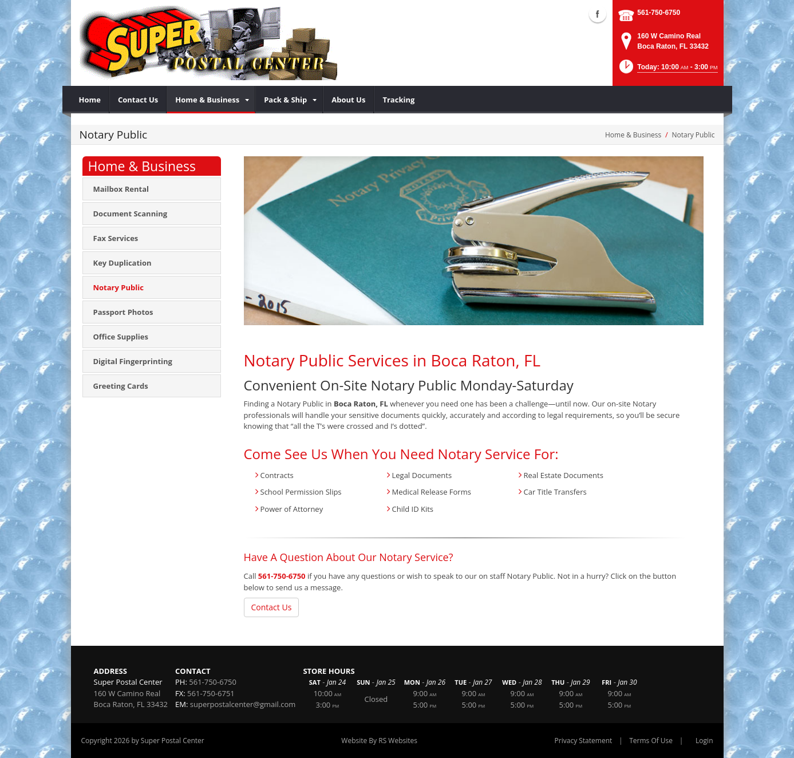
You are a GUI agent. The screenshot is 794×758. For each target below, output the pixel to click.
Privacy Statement (584, 740)
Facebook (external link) (597, 13)
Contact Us (271, 607)
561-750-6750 (658, 13)
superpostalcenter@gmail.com (243, 704)
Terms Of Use (651, 740)
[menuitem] (90, 99)
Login (704, 740)
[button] (667, 70)
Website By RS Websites (379, 740)
